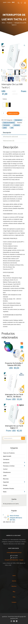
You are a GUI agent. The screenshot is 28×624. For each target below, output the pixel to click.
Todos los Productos (9, 453)
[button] (24, 45)
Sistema (14, 581)
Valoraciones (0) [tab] (8, 141)
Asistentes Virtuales (8, 488)
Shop (14, 597)
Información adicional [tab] (10, 137)
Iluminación (6, 125)
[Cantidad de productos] (3, 113)
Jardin (4, 475)
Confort (5, 469)
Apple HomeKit (7, 456)
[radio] (4, 105)
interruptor (16, 125)
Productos (10, 23)
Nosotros (14, 586)
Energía (5, 485)
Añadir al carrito (13, 113)
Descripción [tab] (7, 132)
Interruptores (18, 120)
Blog (14, 591)
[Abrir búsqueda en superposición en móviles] (14, 438)
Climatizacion (7, 472)
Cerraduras (6, 459)
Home (3, 23)
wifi (12, 127)
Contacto (14, 602)
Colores (5, 99)
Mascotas (6, 479)
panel (4, 127)
